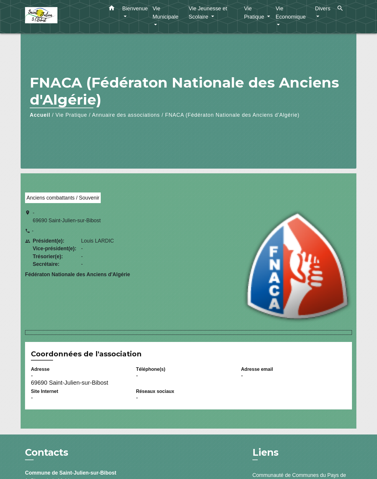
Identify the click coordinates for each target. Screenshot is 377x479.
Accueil (40, 115)
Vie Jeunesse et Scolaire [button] (207, 12)
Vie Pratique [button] (255, 12)
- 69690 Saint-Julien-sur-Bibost (67, 216)
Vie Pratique (71, 115)
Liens (265, 452)
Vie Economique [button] (291, 12)
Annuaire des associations (126, 115)
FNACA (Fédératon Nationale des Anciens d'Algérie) (232, 115)
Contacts (46, 452)
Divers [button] (322, 8)
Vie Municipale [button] (165, 12)
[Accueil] (62, 17)
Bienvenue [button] (135, 8)
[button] (111, 9)
